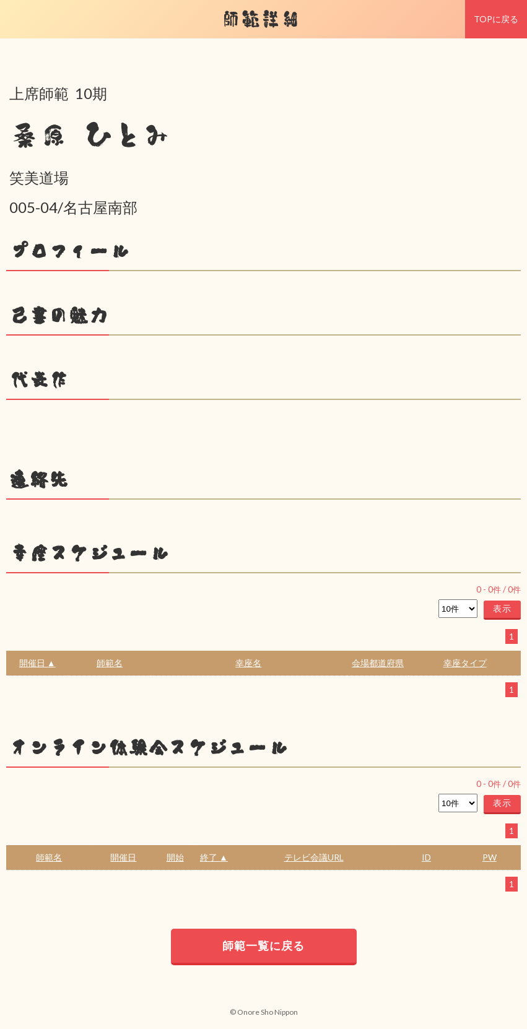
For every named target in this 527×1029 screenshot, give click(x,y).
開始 (175, 857)
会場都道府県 (378, 663)
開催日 (123, 857)
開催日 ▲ (37, 663)
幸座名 (248, 663)
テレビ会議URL (314, 857)
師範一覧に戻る (263, 945)
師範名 (110, 663)
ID (426, 857)
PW (489, 857)
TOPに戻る (496, 19)
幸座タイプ (465, 663)
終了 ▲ (214, 857)
